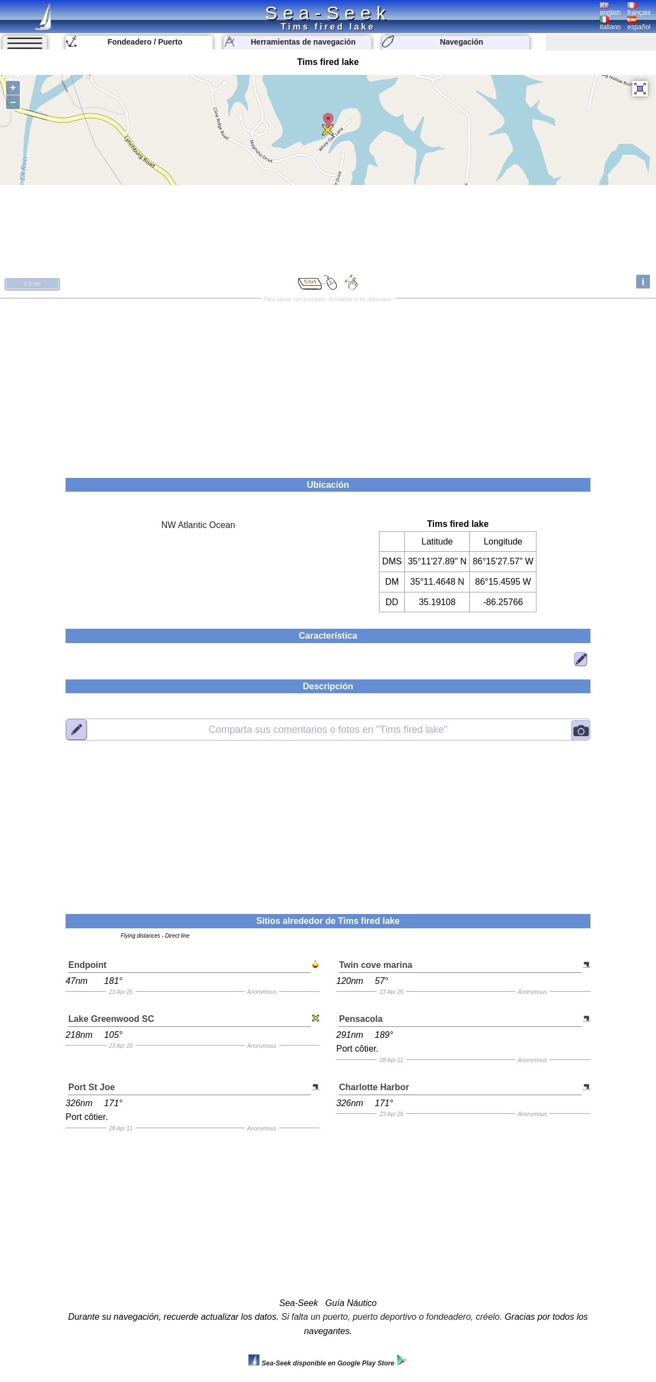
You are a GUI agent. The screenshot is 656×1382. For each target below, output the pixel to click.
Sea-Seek (328, 12)
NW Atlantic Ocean (198, 525)
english (610, 9)
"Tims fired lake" (328, 729)
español (638, 24)
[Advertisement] (328, 384)
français (638, 9)
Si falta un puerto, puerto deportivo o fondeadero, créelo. (391, 1316)
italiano (610, 24)
